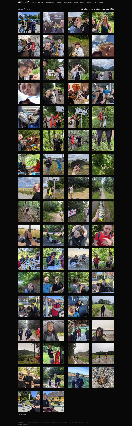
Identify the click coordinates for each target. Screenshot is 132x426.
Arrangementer (68, 2)
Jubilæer (82, 2)
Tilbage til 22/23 (22, 414)
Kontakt (101, 2)
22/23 (20, 9)
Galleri (76, 2)
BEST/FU (40, 2)
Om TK (34, 2)
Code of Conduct (91, 2)
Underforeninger (50, 2)
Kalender (59, 2)
